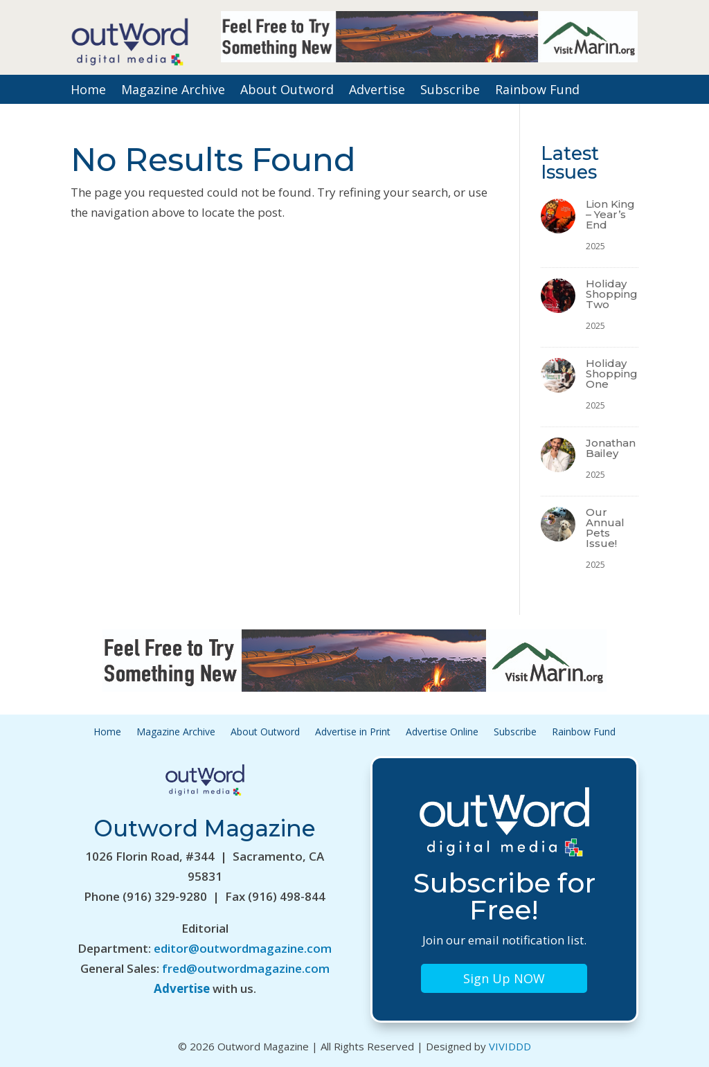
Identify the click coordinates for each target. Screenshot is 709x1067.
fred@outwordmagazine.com (246, 968)
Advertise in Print (353, 732)
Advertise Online (442, 732)
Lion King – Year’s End (610, 214)
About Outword (287, 91)
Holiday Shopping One (612, 374)
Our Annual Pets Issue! (605, 527)
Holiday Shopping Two (612, 294)
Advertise (377, 91)
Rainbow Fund (537, 91)
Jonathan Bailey (611, 448)
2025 (595, 246)
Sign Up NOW (504, 978)
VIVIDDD (510, 1046)
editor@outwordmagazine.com (243, 948)
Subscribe (450, 91)
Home (88, 91)
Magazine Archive (173, 91)
